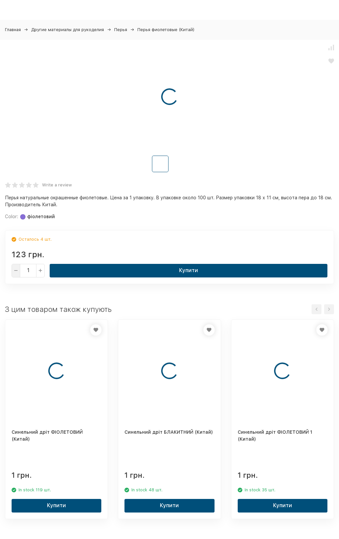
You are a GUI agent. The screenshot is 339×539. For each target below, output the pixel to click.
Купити (188, 270)
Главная (13, 29)
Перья (120, 29)
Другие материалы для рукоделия (67, 29)
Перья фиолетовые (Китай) (166, 29)
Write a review (57, 184)
